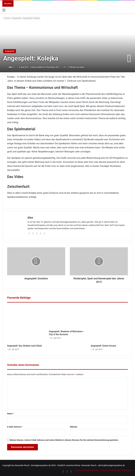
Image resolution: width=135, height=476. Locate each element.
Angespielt (16, 18)
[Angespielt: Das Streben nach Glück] (25, 324)
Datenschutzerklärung (110, 470)
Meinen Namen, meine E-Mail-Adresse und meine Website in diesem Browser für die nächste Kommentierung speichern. (64, 440)
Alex (10, 67)
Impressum (127, 470)
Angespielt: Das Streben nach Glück (24, 345)
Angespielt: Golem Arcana (103, 345)
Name (10, 413)
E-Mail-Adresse (15, 427)
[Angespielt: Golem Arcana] (109, 324)
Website (73, 427)
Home (6, 18)
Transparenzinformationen (87, 470)
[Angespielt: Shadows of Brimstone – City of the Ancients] (67, 317)
